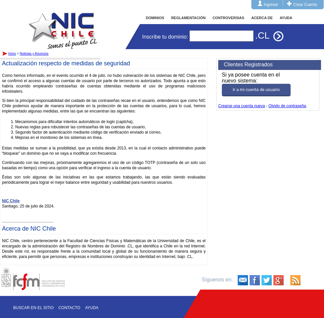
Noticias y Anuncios (34, 53)
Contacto (69, 307)
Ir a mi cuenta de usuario (256, 89)
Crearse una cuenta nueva (241, 106)
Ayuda (91, 307)
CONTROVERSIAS (228, 18)
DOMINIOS (155, 18)
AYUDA (286, 18)
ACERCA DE (262, 18)
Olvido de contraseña (287, 106)
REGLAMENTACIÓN (188, 18)
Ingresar (271, 4)
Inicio (63, 24)
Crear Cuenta (305, 4)
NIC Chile (11, 201)
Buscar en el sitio (33, 307)
